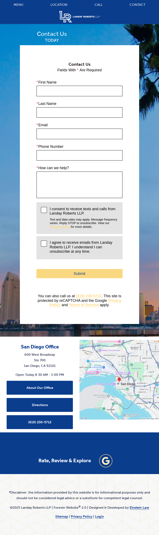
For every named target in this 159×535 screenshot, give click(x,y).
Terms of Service (84, 305)
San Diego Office (40, 347)
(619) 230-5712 (89, 296)
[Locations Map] (119, 379)
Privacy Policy (60, 226)
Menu (18, 4)
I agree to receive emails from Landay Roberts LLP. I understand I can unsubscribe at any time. (81, 247)
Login (99, 516)
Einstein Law (139, 508)
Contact (137, 4)
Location (59, 4)
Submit (79, 274)
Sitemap (61, 516)
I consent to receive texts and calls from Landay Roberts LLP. (84, 218)
